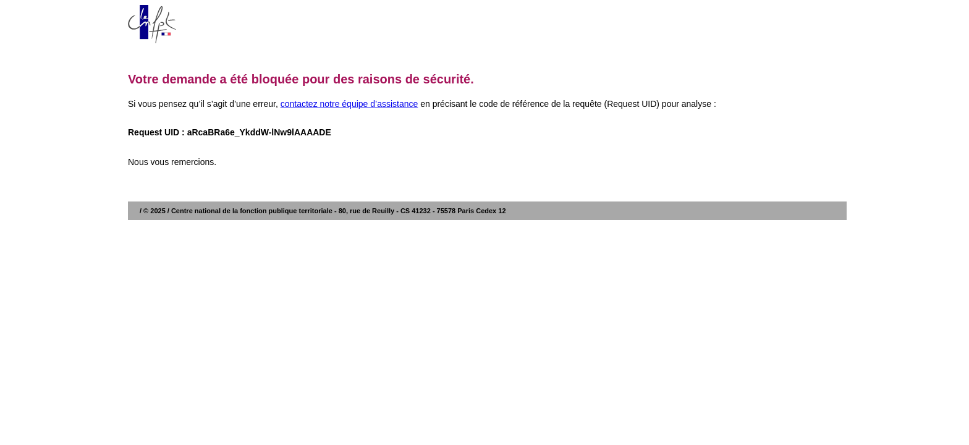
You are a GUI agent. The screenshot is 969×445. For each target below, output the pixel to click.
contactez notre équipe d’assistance (349, 104)
